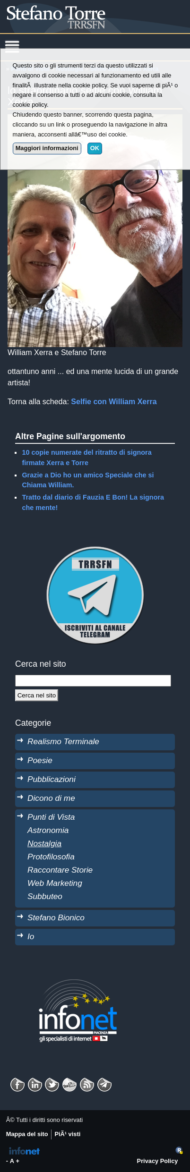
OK (94, 148)
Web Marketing (54, 883)
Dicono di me (51, 798)
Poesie (39, 760)
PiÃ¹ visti (67, 1134)
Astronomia (48, 830)
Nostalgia (44, 843)
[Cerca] (36, 695)
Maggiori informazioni (47, 148)
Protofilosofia (51, 856)
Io (30, 936)
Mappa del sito (27, 1134)
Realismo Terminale (63, 741)
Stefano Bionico (56, 917)
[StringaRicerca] (93, 680)
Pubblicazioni (51, 779)
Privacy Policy (157, 1160)
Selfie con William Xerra (113, 402)
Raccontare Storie (60, 870)
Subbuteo (44, 896)
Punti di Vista (51, 817)
